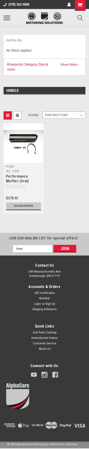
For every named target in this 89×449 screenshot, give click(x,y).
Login (37, 303)
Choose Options (23, 206)
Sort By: (33, 115)
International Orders (44, 338)
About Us (45, 348)
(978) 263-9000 (16, 4)
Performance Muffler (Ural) (17, 178)
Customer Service (44, 343)
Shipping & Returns (44, 309)
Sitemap (72, 444)
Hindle (10, 166)
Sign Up (50, 303)
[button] (44, 67)
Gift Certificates (44, 293)
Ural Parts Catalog (44, 332)
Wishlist (44, 298)
